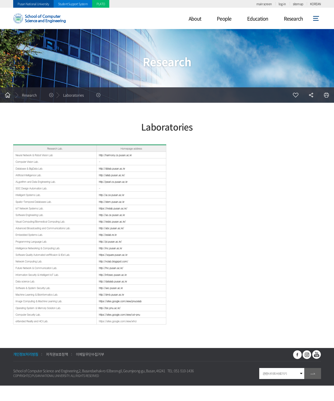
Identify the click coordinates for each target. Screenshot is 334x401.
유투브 (316, 354)
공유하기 (311, 95)
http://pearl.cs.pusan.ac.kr (113, 181)
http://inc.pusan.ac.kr (110, 248)
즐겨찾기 (295, 95)
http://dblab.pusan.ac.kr (112, 168)
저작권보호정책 (57, 354)
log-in (282, 4)
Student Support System (73, 4)
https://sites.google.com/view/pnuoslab (120, 301)
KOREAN (315, 4)
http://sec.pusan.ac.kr (111, 288)
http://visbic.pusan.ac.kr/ (112, 221)
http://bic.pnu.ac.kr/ (109, 308)
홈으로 (7, 95)
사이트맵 (316, 18)
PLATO (101, 4)
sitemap (298, 4)
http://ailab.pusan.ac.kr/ (112, 175)
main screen (264, 4)
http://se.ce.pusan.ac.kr (112, 215)
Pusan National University (33, 4)
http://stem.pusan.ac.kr (112, 201)
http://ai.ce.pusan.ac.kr (111, 195)
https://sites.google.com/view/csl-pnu (120, 314)
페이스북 (297, 354)
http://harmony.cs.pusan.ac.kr (115, 155)
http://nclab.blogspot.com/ (113, 261)
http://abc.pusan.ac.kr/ (112, 228)
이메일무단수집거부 (90, 354)
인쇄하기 (326, 95)
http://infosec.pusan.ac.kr (113, 274)
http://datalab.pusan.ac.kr (113, 281)
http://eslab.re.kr (108, 234)
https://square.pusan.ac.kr (113, 254)
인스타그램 (307, 354)
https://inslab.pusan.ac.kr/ (113, 208)
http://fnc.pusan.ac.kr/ (111, 268)
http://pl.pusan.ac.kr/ (110, 241)
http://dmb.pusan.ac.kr (112, 294)
